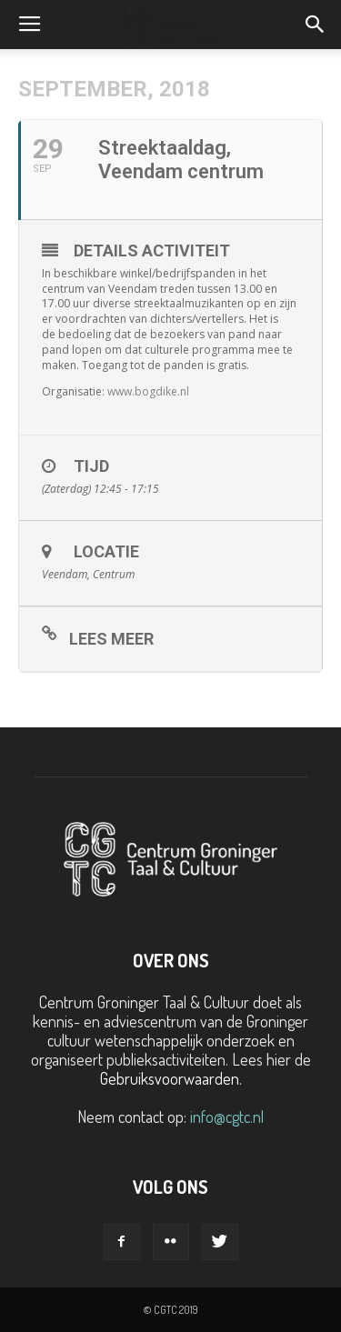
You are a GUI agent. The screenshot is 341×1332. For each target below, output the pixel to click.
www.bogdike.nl (148, 391)
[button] (315, 24)
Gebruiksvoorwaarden (169, 1078)
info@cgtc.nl (227, 1117)
